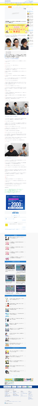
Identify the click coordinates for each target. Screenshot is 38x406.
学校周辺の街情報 (29, 398)
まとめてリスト (27, 1)
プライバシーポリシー (30, 395)
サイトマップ (32, 0)
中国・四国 (7, 396)
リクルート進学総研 (9, 401)
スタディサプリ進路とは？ (30, 394)
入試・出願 (30, 3)
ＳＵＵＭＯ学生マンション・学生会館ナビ (17, 401)
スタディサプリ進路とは (28, 0)
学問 (15, 3)
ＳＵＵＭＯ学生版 (12, 401)
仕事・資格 (13, 3)
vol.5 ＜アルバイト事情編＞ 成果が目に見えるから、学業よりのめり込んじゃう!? (14, 189)
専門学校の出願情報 (14, 393)
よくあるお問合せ (29, 392)
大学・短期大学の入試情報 (7, 393)
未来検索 (7, 3)
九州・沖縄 (9, 396)
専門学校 (21, 3)
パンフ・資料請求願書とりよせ (31, 1)
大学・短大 (18, 3)
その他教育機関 (24, 3)
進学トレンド (15, 215)
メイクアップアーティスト (24, 393)
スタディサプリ (6, 401)
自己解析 (9, 3)
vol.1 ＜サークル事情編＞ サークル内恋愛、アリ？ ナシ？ (11, 192)
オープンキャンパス (27, 3)
